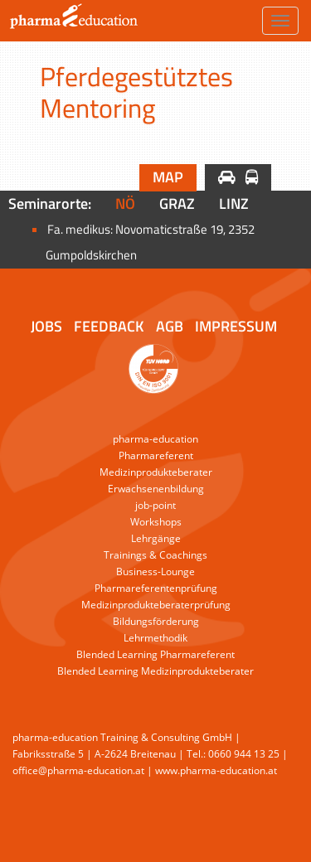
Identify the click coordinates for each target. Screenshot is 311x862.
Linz (234, 203)
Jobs (46, 326)
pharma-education (155, 439)
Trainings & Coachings (155, 555)
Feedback (109, 326)
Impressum (236, 326)
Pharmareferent (156, 455)
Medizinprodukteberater (156, 472)
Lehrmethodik (155, 638)
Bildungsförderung (156, 621)
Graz (177, 203)
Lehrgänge (156, 538)
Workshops (156, 522)
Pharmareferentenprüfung (156, 588)
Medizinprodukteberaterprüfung (156, 605)
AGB (169, 326)
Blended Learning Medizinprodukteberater (155, 671)
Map (168, 177)
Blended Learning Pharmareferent (155, 654)
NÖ (125, 203)
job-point (155, 505)
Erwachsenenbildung (156, 489)
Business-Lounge (155, 571)
